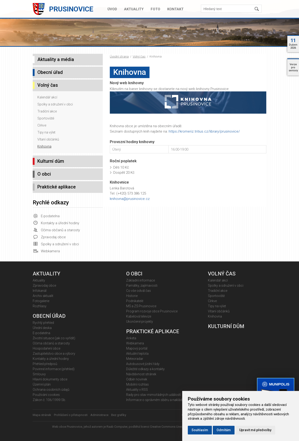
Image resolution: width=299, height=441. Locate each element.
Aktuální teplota (137, 353)
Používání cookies (46, 395)
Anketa (131, 338)
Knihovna (44, 146)
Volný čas (139, 56)
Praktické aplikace (56, 187)
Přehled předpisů (45, 364)
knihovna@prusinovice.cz (130, 199)
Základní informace (140, 280)
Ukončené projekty (139, 321)
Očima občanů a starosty (60, 230)
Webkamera (50, 251)
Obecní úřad (50, 72)
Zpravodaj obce (53, 237)
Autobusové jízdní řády (143, 364)
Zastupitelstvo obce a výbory (54, 353)
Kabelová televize (138, 316)
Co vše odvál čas (138, 291)
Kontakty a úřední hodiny (60, 223)
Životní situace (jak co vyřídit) (54, 338)
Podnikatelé (134, 301)
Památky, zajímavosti (141, 285)
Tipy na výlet (46, 132)
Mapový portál (136, 348)
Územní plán (42, 384)
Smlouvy (39, 374)
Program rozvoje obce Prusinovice (152, 311)
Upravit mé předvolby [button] (255, 430)
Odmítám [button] (224, 430)
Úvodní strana (119, 56)
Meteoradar (134, 359)
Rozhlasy (39, 306)
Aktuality (134, 9)
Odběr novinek (136, 379)
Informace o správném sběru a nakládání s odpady (163, 400)
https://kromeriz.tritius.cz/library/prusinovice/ (204, 131)
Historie (132, 296)
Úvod (112, 9)
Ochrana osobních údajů (51, 389)
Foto (155, 9)
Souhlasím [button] (200, 430)
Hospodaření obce (46, 348)
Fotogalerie (41, 301)
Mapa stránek (42, 415)
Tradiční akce (47, 111)
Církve (41, 125)
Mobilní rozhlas (137, 384)
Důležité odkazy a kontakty (145, 369)
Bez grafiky (118, 415)
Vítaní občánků (48, 139)
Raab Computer (117, 426)
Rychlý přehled (43, 323)
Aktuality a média (55, 59)
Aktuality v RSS (137, 389)
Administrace (99, 415)
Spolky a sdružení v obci (55, 104)
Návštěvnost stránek (141, 374)
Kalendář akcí (47, 97)
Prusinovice (71, 9)
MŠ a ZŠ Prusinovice (141, 306)
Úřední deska (42, 328)
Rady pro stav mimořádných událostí (153, 395)
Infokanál (39, 291)
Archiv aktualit (43, 296)
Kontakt (175, 9)
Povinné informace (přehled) (54, 369)
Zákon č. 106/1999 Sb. (49, 400)
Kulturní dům (50, 161)
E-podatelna (50, 216)
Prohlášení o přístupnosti (71, 415)
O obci (44, 174)
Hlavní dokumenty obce (50, 379)
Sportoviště (45, 118)
